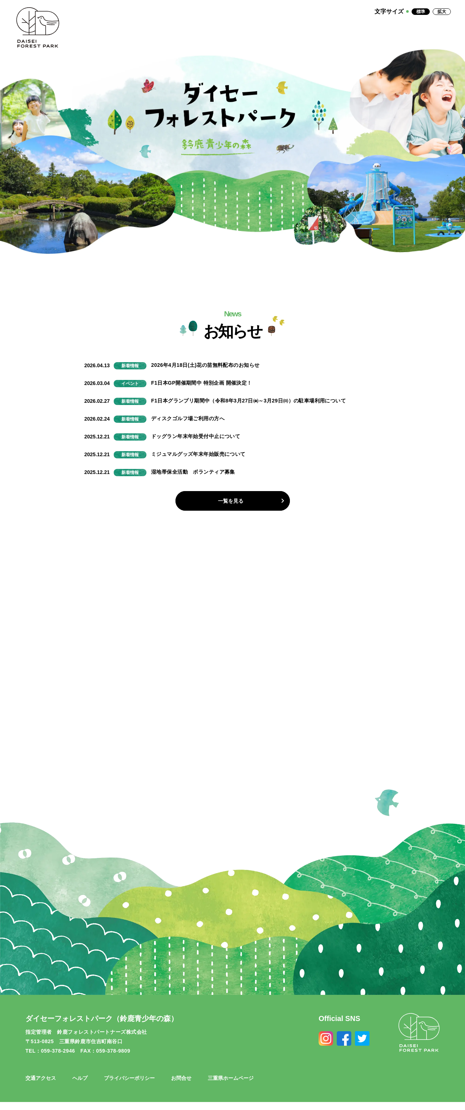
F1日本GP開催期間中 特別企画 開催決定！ (201, 383)
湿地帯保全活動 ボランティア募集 (193, 472)
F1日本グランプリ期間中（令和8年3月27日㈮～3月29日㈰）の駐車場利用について (248, 401)
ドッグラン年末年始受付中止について (195, 436)
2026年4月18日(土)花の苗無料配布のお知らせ (205, 365)
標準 (420, 11)
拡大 (441, 11)
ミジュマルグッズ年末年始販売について (198, 454)
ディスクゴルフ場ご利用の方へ (188, 418)
